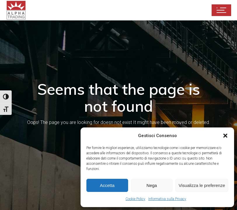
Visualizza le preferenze (202, 185)
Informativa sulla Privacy (167, 199)
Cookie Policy (135, 199)
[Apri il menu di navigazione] (221, 10)
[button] (225, 136)
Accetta (107, 185)
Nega (152, 185)
